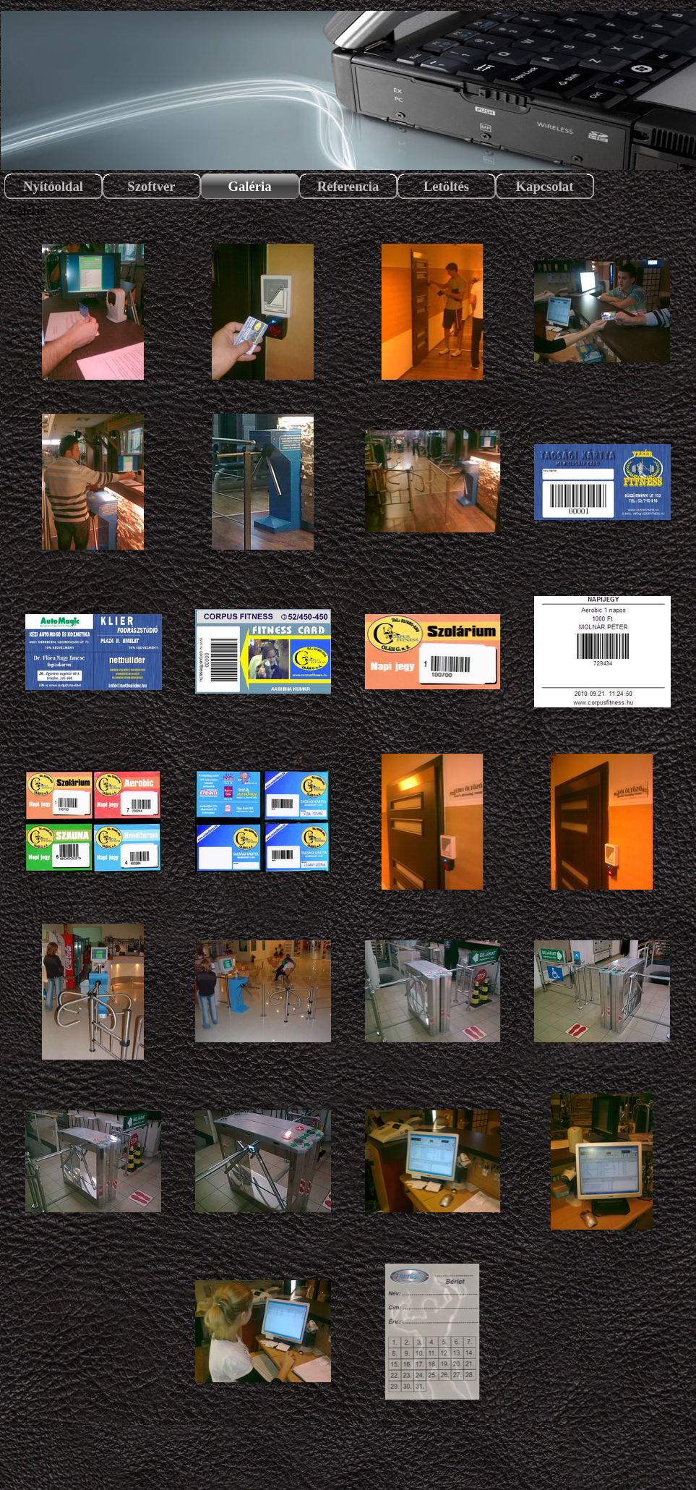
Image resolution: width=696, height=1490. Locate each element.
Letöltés (446, 186)
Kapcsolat (545, 186)
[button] (94, 312)
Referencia (348, 186)
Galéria (249, 186)
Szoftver (151, 186)
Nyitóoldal (53, 186)
